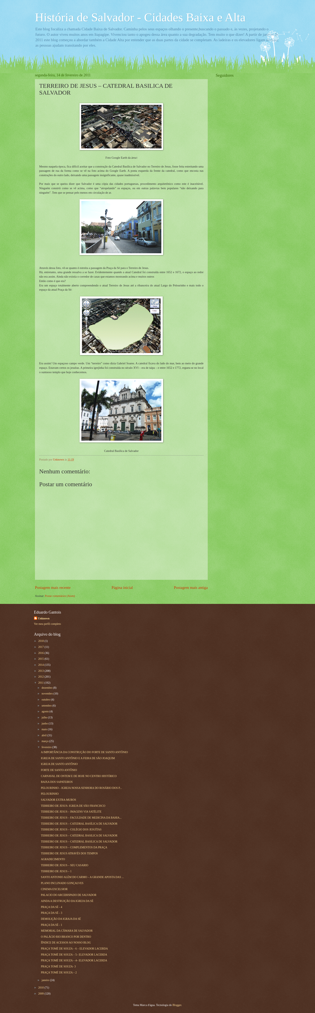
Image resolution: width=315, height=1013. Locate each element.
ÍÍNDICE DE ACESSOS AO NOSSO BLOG (66, 942)
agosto (45, 711)
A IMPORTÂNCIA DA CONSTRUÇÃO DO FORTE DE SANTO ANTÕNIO (84, 752)
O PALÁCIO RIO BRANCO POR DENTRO (66, 936)
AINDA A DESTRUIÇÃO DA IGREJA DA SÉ (67, 901)
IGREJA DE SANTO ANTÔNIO (59, 764)
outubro (46, 699)
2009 (41, 993)
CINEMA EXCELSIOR (54, 889)
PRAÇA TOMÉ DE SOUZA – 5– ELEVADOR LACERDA (74, 954)
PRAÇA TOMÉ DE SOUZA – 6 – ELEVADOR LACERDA (74, 948)
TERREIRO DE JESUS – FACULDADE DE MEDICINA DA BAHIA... (81, 817)
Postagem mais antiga (191, 587)
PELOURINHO (49, 793)
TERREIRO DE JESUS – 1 (56, 871)
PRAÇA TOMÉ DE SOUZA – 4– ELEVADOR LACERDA (74, 960)
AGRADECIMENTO (53, 859)
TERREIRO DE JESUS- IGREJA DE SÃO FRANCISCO (73, 805)
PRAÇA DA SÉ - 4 (51, 907)
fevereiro (47, 747)
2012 (41, 676)
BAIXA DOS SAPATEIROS (57, 781)
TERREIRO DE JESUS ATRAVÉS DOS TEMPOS (69, 853)
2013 (41, 670)
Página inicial (122, 587)
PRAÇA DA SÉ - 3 (51, 912)
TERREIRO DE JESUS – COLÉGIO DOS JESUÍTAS (71, 829)
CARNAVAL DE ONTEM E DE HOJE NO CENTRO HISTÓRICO (79, 776)
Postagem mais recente (53, 587)
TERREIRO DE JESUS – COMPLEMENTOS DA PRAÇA (74, 847)
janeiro (46, 980)
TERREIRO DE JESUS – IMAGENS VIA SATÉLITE (71, 811)
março (45, 741)
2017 (41, 646)
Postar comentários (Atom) (60, 595)
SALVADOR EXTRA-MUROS (58, 799)
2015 (41, 658)
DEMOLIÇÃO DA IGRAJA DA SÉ (61, 918)
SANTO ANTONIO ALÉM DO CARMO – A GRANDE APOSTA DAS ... (82, 877)
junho (45, 723)
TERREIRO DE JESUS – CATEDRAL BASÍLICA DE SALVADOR (79, 823)
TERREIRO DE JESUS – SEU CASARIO (64, 865)
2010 (41, 987)
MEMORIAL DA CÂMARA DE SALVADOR (67, 930)
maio (45, 729)
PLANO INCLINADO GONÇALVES (62, 883)
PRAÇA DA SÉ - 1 (51, 924)
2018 (41, 640)
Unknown (44, 618)
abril (44, 735)
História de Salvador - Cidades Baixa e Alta (140, 17)
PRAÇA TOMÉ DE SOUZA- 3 (58, 966)
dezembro (47, 687)
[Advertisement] (246, 142)
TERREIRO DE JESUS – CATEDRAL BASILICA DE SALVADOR (79, 835)
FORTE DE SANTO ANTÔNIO (59, 770)
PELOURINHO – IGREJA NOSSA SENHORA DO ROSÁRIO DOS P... (81, 787)
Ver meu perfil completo (47, 623)
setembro (47, 705)
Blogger (177, 1005)
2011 (41, 682)
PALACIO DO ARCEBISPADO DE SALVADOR (68, 895)
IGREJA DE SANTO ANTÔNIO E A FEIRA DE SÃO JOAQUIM (78, 758)
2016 (41, 653)
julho (45, 717)
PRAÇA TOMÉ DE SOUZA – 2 (59, 972)
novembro (47, 693)
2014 (41, 664)
